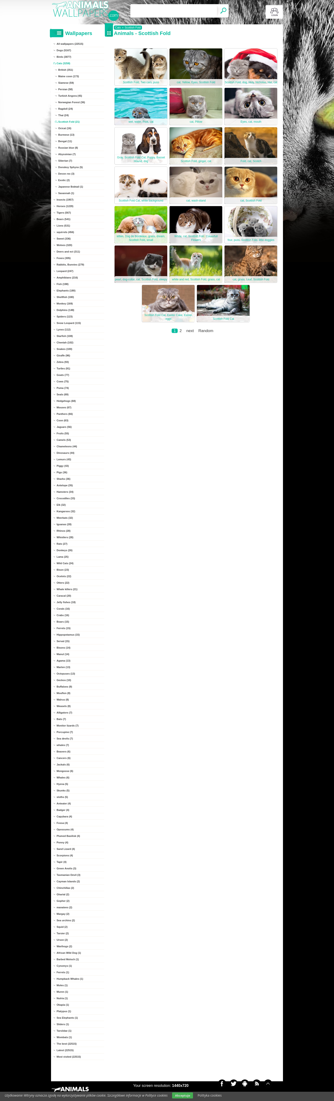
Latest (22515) (65, 1050)
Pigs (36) (62, 472)
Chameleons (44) (67, 446)
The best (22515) (67, 1043)
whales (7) (63, 745)
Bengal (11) (65, 141)
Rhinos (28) (64, 530)
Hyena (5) (62, 784)
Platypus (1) (64, 1011)
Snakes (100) (64, 349)
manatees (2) (64, 907)
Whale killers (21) (67, 589)
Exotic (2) (64, 180)
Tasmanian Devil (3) (68, 875)
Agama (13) (63, 660)
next (190, 331)
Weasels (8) (64, 706)
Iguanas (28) (64, 524)
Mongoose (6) (65, 771)
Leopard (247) (65, 271)
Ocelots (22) (64, 576)
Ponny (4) (62, 842)
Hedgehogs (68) (66, 401)
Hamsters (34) (65, 491)
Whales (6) (63, 777)
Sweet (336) (64, 238)
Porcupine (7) (65, 732)
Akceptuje (182, 1095)
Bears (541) (63, 219)
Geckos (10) (64, 680)
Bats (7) (61, 719)
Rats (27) (62, 543)
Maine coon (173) (68, 76)
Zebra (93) (63, 362)
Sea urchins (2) (66, 920)
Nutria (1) (62, 998)
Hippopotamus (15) (68, 634)
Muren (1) (62, 991)
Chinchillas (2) (65, 888)
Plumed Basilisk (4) (68, 836)
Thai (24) (63, 115)
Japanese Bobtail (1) (70, 186)
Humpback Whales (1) (70, 978)
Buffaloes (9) (64, 686)
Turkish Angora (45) (70, 95)
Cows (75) (63, 381)
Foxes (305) (64, 258)
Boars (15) (63, 621)
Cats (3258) (63, 63)
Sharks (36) (63, 478)
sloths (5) (62, 797)
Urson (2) (62, 939)
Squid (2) (62, 926)
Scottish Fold (133, 27)
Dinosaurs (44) (65, 452)
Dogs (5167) (64, 50)
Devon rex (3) (66, 173)
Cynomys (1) (64, 965)
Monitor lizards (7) (68, 725)
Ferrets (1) (63, 972)
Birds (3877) (64, 56)
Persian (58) (65, 89)
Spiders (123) (65, 316)
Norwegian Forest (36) (71, 102)
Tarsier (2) (63, 933)
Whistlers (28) (65, 537)
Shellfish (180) (65, 297)
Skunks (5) (63, 790)
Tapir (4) (62, 862)
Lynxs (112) (64, 329)
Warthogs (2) (64, 946)
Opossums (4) (65, 829)
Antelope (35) (65, 485)
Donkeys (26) (64, 550)
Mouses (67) (64, 407)
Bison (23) (63, 569)
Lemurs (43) (64, 459)
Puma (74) (63, 388)
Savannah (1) (66, 193)
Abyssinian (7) (67, 154)
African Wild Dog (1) (69, 952)
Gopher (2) (63, 900)
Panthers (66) (65, 414)
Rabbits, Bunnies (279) (70, 264)
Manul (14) (63, 654)
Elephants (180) (66, 290)
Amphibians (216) (67, 277)
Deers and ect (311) (68, 251)
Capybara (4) (64, 816)
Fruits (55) (63, 433)
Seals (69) (62, 394)
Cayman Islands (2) (68, 881)
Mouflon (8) (63, 693)
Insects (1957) (65, 199)
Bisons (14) (63, 647)
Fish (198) (62, 284)
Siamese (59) (66, 82)
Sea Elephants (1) (67, 1017)
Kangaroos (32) (66, 511)
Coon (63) (62, 420)
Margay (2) (63, 913)
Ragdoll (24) (65, 108)
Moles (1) (62, 985)
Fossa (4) (62, 823)
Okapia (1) (63, 1004)
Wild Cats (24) (65, 563)
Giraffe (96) (63, 355)
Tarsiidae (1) (64, 1030)
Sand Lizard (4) (66, 849)
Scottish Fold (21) (69, 121)
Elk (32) (61, 504)
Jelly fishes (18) (66, 602)
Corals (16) (63, 608)
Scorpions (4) (65, 855)
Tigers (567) (64, 212)
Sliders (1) (63, 1024)
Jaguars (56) (64, 427)
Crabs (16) (63, 615)
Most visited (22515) (69, 1056)
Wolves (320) (64, 245)
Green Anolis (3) (66, 868)
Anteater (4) (64, 803)
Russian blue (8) (68, 147)
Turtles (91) (63, 368)
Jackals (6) (63, 764)
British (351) (65, 69)
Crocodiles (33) (66, 498)
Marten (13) (63, 667)
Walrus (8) (63, 699)
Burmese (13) (66, 134)
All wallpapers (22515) (70, 43)
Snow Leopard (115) (69, 323)
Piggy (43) (63, 465)
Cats (118, 27)
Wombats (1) (64, 1037)
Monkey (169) (65, 303)
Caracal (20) (64, 595)
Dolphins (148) (65, 310)
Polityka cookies (210, 1095)
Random (205, 331)
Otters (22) (63, 582)
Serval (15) (63, 641)
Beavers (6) (63, 751)
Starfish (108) (65, 336)
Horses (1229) (65, 206)
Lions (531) (63, 225)
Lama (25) (62, 556)
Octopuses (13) (66, 673)
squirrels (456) (65, 232)
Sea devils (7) (65, 738)
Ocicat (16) (64, 128)
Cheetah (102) (65, 342)
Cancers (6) (64, 758)
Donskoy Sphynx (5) (70, 167)
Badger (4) (63, 810)
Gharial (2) (63, 894)
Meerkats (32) (65, 517)
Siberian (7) (65, 160)
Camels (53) (64, 439)
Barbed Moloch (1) (68, 959)
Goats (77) (63, 375)
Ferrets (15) (64, 628)
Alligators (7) (64, 712)
